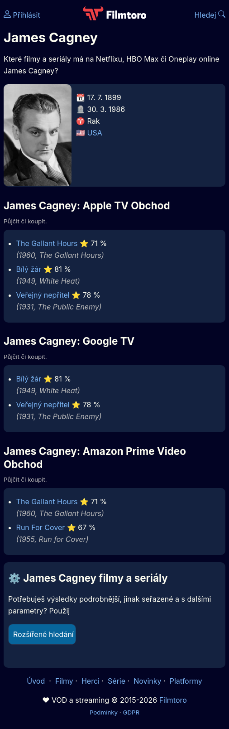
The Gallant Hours (47, 243)
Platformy (186, 681)
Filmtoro (173, 700)
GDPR (131, 712)
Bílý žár (29, 269)
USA (94, 132)
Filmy (64, 681)
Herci (90, 681)
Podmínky (104, 712)
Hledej (209, 14)
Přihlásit (22, 14)
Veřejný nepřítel (43, 294)
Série (116, 681)
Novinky (147, 681)
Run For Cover (40, 527)
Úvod (37, 681)
